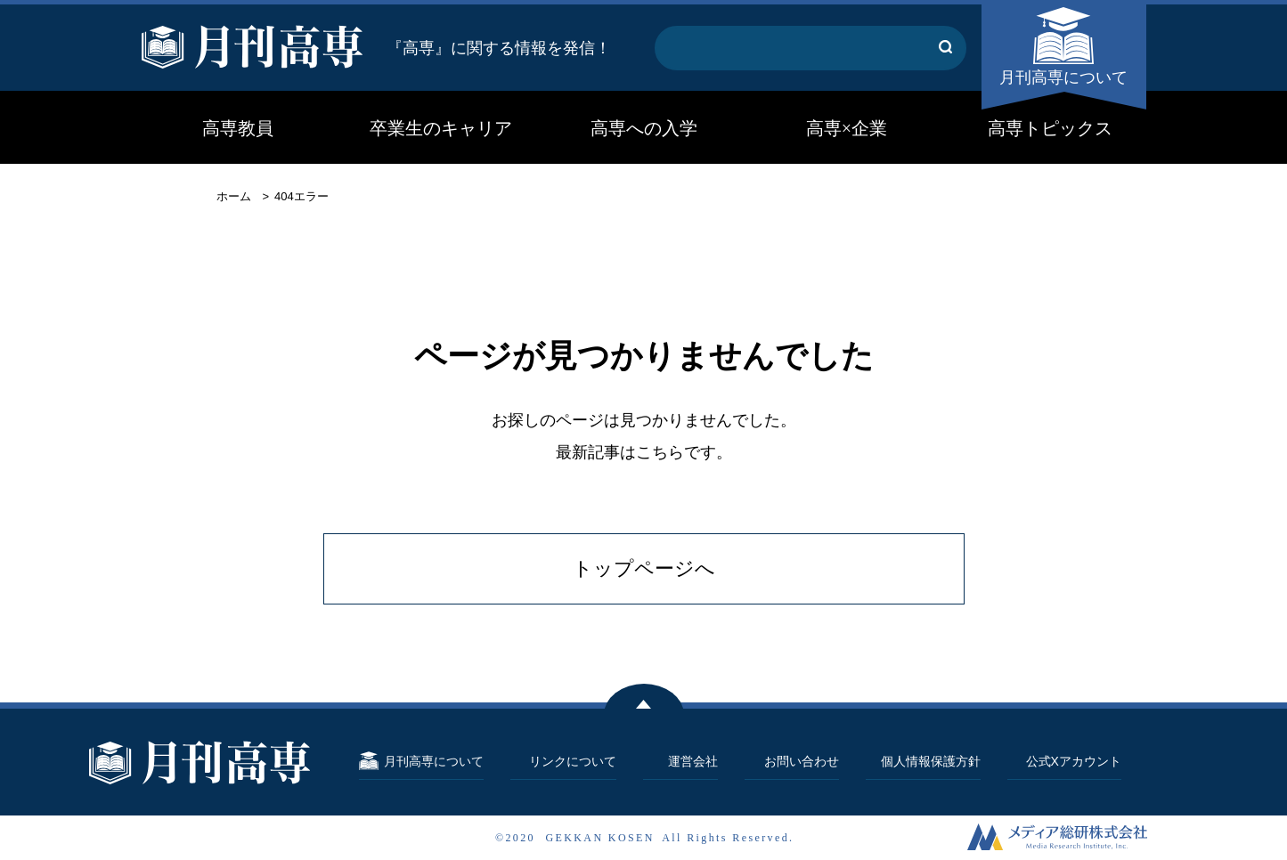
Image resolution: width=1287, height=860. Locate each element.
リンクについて (572, 761)
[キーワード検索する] (945, 48)
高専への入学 (644, 128)
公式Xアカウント (1073, 761)
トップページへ (644, 568)
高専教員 (237, 128)
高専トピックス (1050, 128)
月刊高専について (1063, 77)
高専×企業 (846, 128)
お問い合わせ (801, 761)
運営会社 (693, 761)
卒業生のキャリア (441, 128)
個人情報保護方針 (931, 761)
